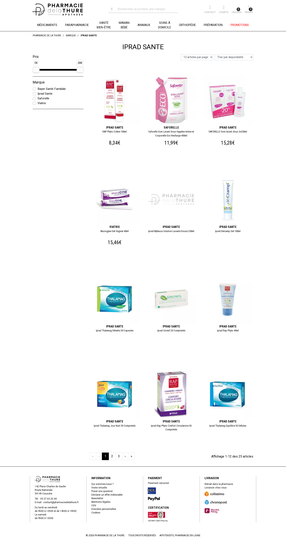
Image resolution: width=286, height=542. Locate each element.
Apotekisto (179, 535)
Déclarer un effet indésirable (107, 494)
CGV (93, 505)
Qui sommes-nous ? (102, 484)
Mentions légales (100, 502)
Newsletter (97, 498)
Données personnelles (103, 509)
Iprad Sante (45, 93)
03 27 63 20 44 (48, 498)
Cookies (95, 512)
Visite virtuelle (99, 487)
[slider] (36, 70)
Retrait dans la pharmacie (219, 484)
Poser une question (102, 491)
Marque (39, 82)
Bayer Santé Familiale (52, 89)
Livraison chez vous (216, 487)
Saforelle (43, 98)
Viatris (42, 103)
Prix (36, 57)
